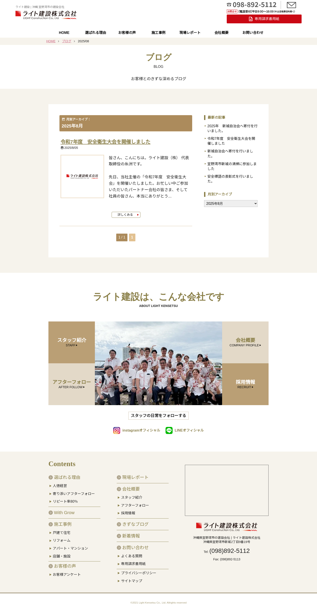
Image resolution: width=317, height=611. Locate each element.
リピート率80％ (65, 498)
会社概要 (221, 33)
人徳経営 (60, 483)
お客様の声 (127, 33)
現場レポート (190, 33)
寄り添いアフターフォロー (74, 491)
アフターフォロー (135, 502)
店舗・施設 (61, 553)
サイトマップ (131, 578)
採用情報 (128, 510)
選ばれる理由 (95, 33)
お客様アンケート (67, 572)
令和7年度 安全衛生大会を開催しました (109, 142)
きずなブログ (135, 521)
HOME (64, 33)
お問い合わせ (253, 33)
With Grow (64, 509)
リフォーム (61, 538)
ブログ (66, 41)
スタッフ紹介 (131, 495)
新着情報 (131, 533)
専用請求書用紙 (133, 561)
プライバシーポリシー (138, 570)
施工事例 (158, 33)
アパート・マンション (70, 545)
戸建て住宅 (61, 530)
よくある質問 (131, 553)
